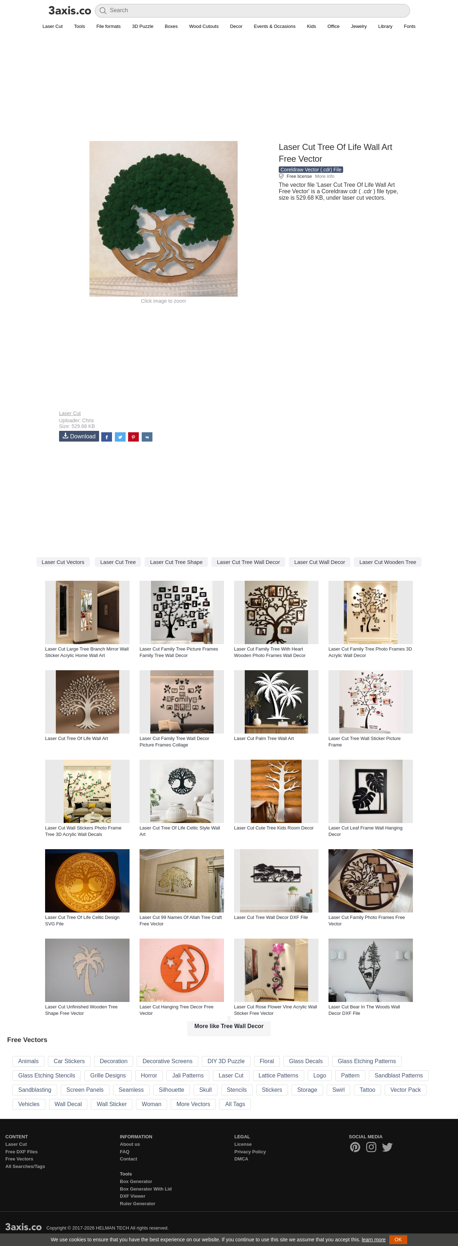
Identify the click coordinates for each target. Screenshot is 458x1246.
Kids (311, 26)
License (243, 1144)
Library (385, 26)
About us (130, 1144)
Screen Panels (85, 1090)
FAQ (125, 1151)
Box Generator (136, 1181)
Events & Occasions (275, 26)
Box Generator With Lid (146, 1189)
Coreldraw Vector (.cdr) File (311, 169)
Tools (79, 26)
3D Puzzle (142, 26)
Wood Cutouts (204, 26)
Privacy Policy (250, 1151)
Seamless (131, 1090)
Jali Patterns (188, 1075)
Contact (128, 1159)
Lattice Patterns (278, 1075)
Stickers (272, 1090)
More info (324, 176)
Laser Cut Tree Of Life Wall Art (76, 738)
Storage (307, 1090)
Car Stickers (69, 1061)
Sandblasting (35, 1090)
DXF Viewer (132, 1196)
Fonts (410, 26)
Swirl (338, 1090)
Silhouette (171, 1090)
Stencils (237, 1090)
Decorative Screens (167, 1061)
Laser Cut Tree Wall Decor (248, 562)
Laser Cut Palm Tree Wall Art (264, 738)
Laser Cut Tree (118, 562)
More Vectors (193, 1104)
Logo (319, 1075)
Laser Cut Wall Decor (319, 562)
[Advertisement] (229, 90)
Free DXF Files (21, 1151)
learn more (374, 1239)
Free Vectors (19, 1159)
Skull (205, 1090)
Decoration (113, 1061)
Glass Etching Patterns (367, 1061)
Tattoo (367, 1090)
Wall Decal (68, 1104)
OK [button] (398, 1239)
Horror (149, 1075)
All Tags (235, 1104)
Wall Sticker (112, 1104)
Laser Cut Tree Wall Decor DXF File (271, 917)
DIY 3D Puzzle (226, 1061)
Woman (151, 1104)
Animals (28, 1061)
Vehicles (29, 1104)
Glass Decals (306, 1061)
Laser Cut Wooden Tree (387, 562)
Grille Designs (108, 1075)
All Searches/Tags (25, 1166)
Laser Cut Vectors (63, 562)
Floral (267, 1061)
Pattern (350, 1075)
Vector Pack (405, 1090)
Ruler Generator (137, 1203)
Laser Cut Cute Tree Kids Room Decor (274, 828)
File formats (108, 26)
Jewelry (359, 26)
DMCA (241, 1159)
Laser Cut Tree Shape (176, 562)
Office (333, 26)
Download (79, 436)
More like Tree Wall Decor (228, 1026)
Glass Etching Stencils (46, 1075)
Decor (236, 26)
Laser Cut (53, 26)
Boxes (171, 26)
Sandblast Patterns (399, 1075)
